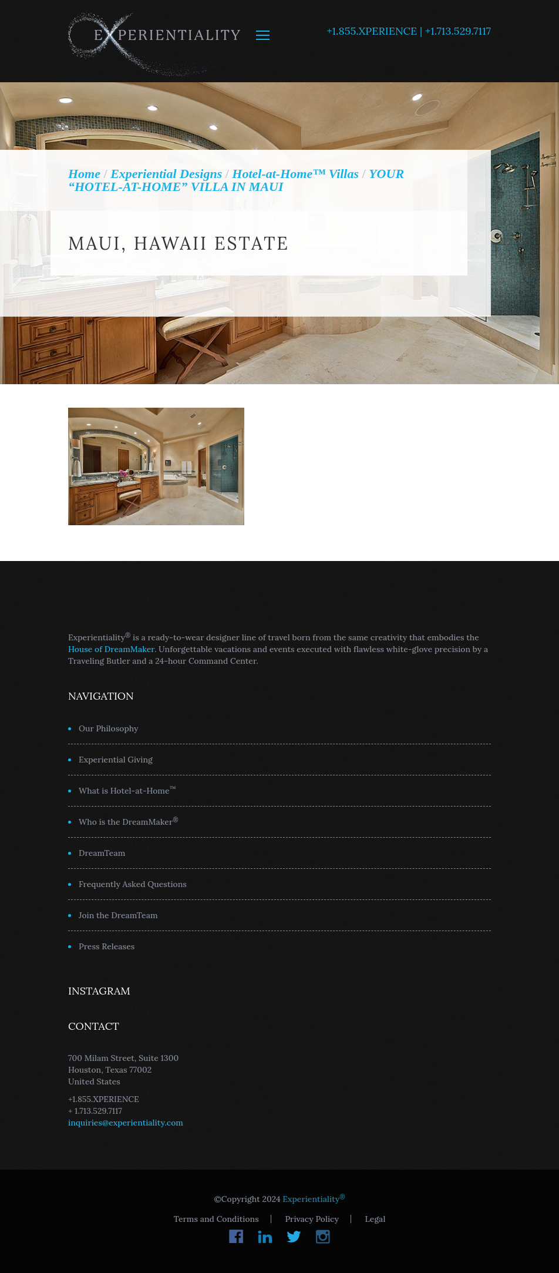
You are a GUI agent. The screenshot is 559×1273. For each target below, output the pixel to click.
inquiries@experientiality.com (125, 1122)
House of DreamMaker (111, 649)
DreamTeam (102, 853)
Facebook (236, 1237)
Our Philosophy (109, 728)
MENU (263, 35)
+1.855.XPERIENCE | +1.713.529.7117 (408, 31)
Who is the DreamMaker (129, 821)
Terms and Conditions (216, 1219)
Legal (375, 1219)
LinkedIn (265, 1237)
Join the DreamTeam (118, 915)
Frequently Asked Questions (133, 884)
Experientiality (154, 41)
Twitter (294, 1237)
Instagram (322, 1237)
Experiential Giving (116, 759)
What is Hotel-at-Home (127, 790)
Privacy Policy (311, 1219)
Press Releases (106, 946)
